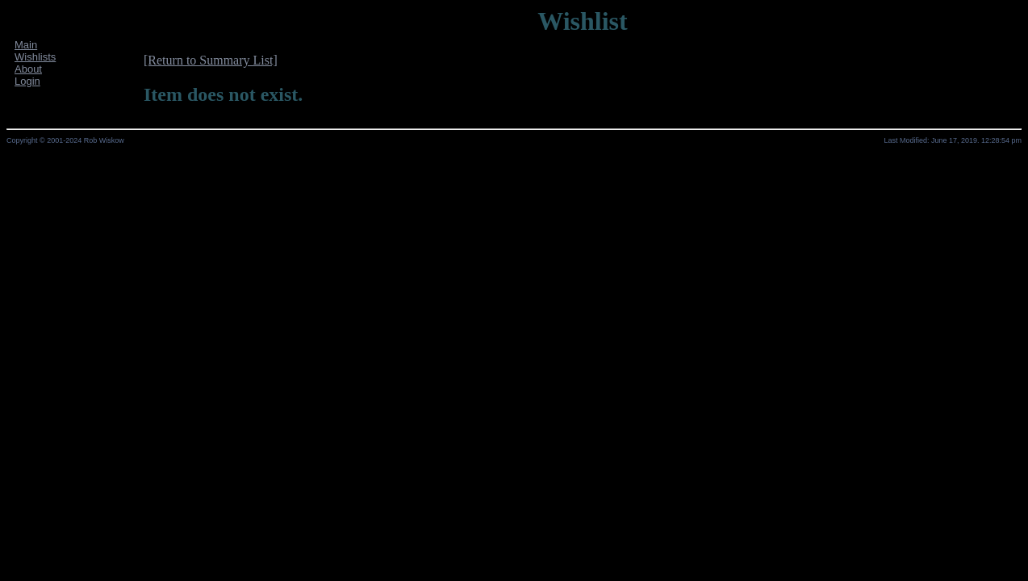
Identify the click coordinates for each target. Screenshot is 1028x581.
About (28, 69)
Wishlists (35, 57)
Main (26, 45)
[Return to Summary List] (211, 60)
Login (27, 81)
